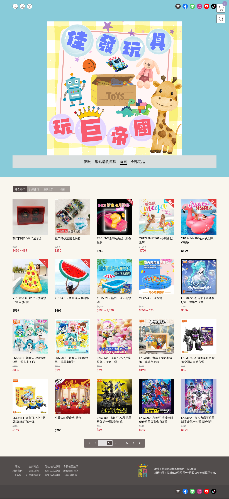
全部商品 (34, 466)
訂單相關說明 (33, 475)
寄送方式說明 (52, 471)
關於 (17, 466)
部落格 (17, 475)
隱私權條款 (71, 475)
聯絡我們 (18, 471)
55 (127, 443)
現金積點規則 (70, 471)
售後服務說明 (52, 475)
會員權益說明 (70, 466)
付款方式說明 (52, 466)
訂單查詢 (34, 471)
